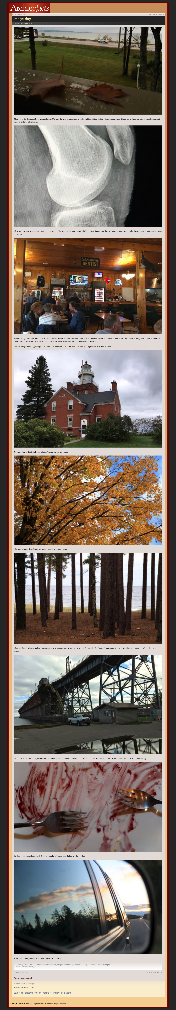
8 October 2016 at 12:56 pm (24, 984)
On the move (19, 14)
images (60, 965)
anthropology (40, 965)
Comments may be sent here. (56, 1004)
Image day (22, 19)
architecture (51, 965)
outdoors (68, 965)
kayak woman (21, 987)
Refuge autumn (156, 14)
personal (76, 965)
